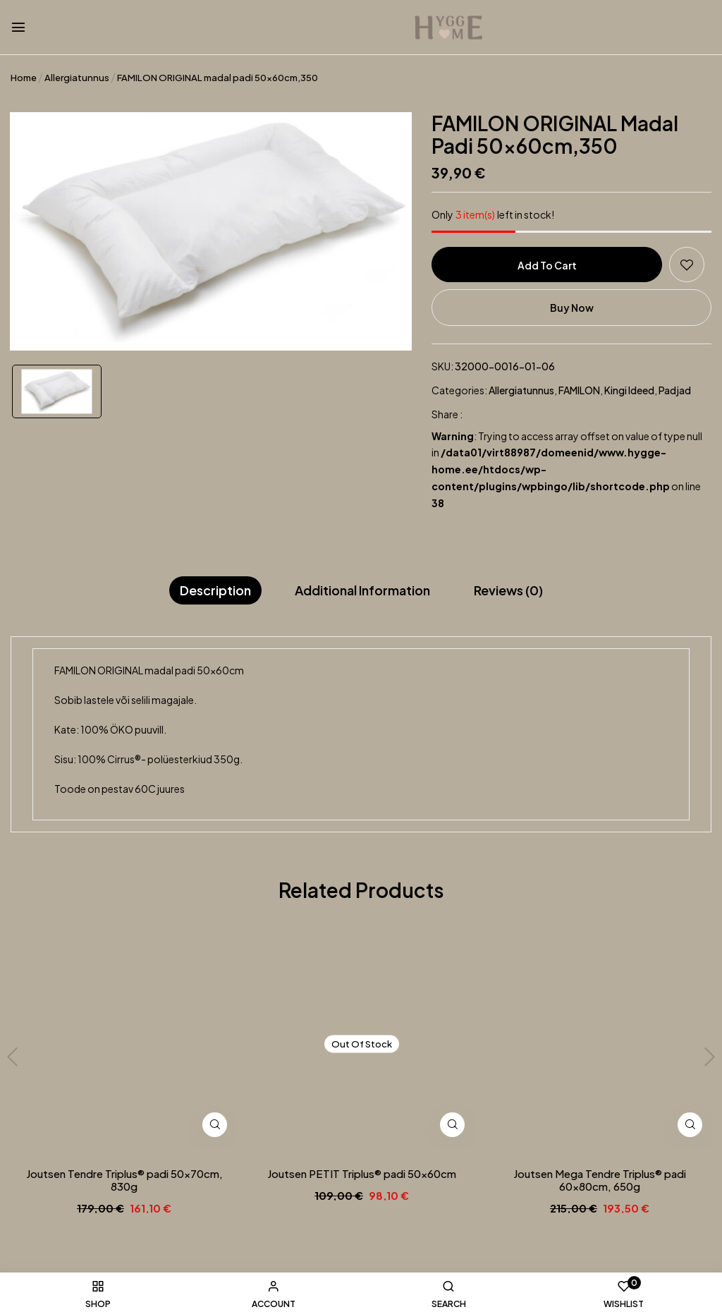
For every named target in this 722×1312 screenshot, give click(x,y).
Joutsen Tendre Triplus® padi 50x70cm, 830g (124, 1180)
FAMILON (579, 390)
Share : (447, 414)
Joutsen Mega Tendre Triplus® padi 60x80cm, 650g (599, 1180)
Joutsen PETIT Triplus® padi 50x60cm (361, 1173)
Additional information (362, 590)
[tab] (215, 590)
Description (215, 590)
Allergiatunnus (76, 77)
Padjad (675, 390)
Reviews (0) (508, 590)
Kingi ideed (629, 390)
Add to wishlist (686, 264)
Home (24, 77)
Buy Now (572, 307)
